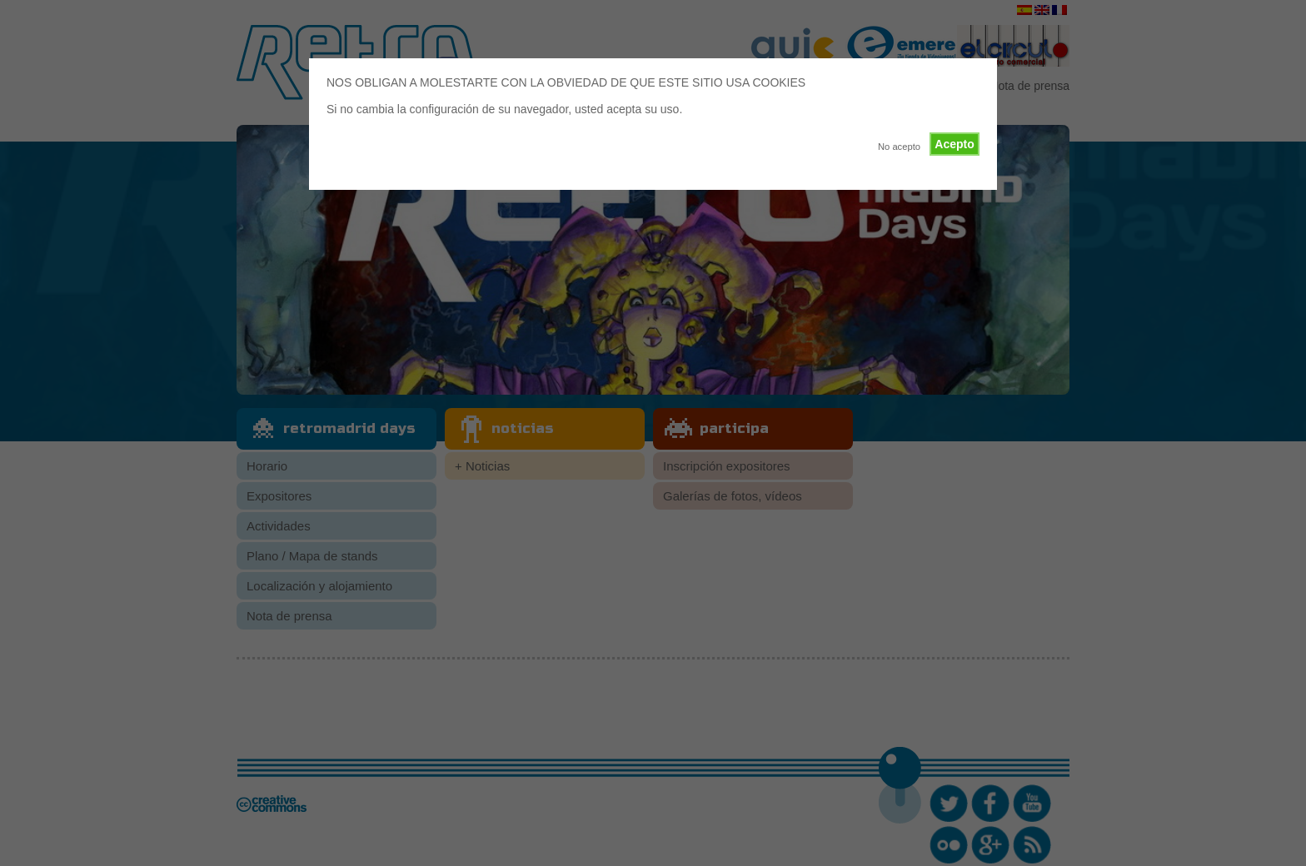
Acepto (954, 144)
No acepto (899, 147)
